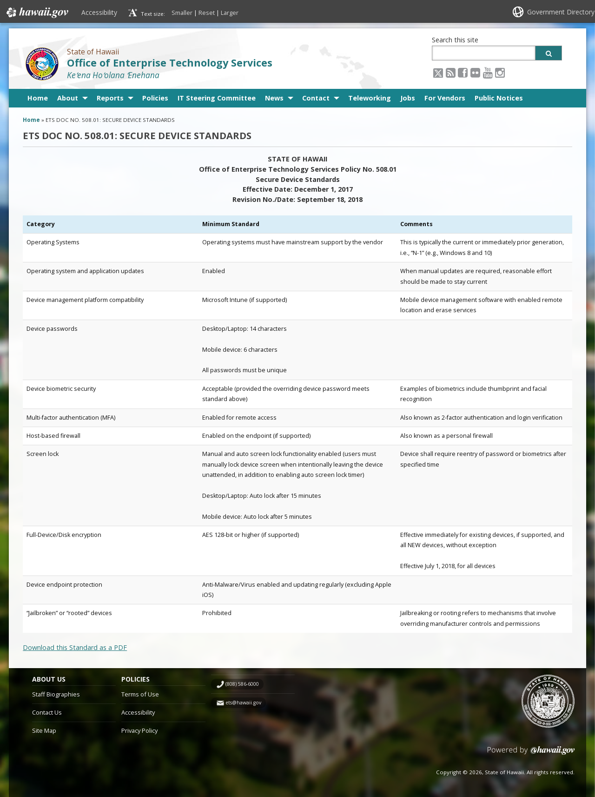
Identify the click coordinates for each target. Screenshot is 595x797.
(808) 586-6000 (242, 684)
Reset (206, 12)
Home (37, 98)
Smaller (182, 12)
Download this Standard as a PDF (75, 647)
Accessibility (99, 12)
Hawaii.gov (36, 13)
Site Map (44, 730)
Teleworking (369, 98)
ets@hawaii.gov (243, 702)
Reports (110, 98)
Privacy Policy (139, 730)
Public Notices (499, 98)
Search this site (455, 39)
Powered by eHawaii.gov (531, 754)
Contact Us (47, 712)
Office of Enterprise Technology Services (169, 62)
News (274, 98)
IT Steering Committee (217, 98)
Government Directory (561, 11)
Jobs (407, 98)
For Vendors (444, 98)
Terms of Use (140, 694)
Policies (155, 98)
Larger (229, 12)
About (67, 98)
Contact (316, 98)
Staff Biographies (56, 694)
